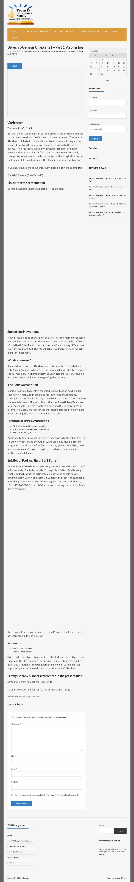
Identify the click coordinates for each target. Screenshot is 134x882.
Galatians (12, 660)
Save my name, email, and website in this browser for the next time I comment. (46, 795)
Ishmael (71, 51)
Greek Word (45, 441)
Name (14, 756)
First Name (93, 97)
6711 (67, 689)
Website (14, 782)
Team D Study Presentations (34, 32)
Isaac (64, 51)
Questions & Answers (64, 32)
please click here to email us (66, 167)
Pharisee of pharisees (22, 651)
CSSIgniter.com (23, 878)
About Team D (111, 32)
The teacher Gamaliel (22, 648)
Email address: (94, 124)
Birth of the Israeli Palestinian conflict (29, 426)
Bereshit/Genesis (40, 51)
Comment (16, 724)
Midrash (79, 51)
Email (14, 769)
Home (13, 32)
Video (14, 66)
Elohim (51, 51)
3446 (49, 681)
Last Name (93, 110)
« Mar (107, 80)
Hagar (58, 51)
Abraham (28, 51)
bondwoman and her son (49, 664)
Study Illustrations (90, 32)
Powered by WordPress (117, 878)
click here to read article (36, 345)
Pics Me (36, 696)
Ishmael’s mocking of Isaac (25, 432)
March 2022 (93, 158)
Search (101, 825)
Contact (15, 38)
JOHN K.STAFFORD (18, 485)
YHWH (14, 54)
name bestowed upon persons (47, 373)
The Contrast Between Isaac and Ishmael (31, 429)
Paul (9, 54)
